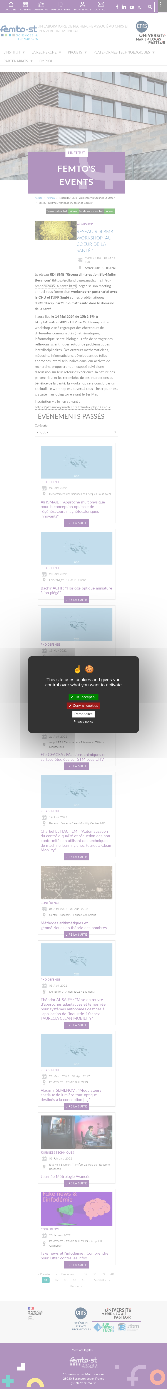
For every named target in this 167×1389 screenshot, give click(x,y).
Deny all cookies (83, 706)
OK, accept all (83, 697)
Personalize (83, 714)
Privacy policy (83, 721)
